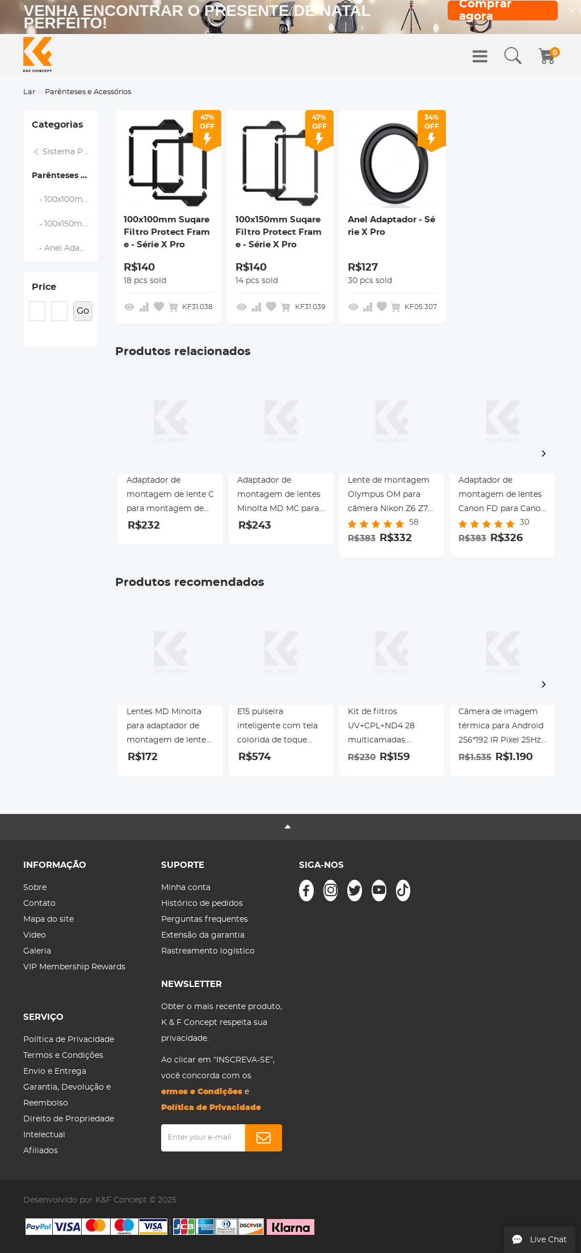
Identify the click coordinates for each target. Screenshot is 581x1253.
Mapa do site (48, 919)
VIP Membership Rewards (74, 967)
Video (34, 935)
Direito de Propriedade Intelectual (68, 1127)
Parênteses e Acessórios (65, 176)
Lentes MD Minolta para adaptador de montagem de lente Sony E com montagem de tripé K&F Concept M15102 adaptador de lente (167, 728)
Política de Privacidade (68, 1040)
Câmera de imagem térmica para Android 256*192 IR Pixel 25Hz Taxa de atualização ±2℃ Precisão (501, 728)
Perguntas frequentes (204, 919)
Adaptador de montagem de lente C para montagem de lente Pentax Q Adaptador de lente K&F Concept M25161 (170, 496)
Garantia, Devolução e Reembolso (67, 1095)
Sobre (35, 888)
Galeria (37, 951)
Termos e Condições (63, 1056)
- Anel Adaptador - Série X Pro (65, 248)
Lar (29, 92)
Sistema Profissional (65, 152)
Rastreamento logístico (208, 951)
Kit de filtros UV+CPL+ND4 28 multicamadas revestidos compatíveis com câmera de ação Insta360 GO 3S (382, 728)
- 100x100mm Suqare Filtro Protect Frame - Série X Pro (65, 200)
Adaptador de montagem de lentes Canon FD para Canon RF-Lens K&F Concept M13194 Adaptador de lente (502, 496)
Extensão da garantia (203, 935)
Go (83, 310)
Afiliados (40, 1151)
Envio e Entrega (54, 1071)
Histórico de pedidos (202, 904)
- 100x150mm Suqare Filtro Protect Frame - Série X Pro (65, 224)
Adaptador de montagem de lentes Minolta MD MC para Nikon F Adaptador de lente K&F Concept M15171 (280, 496)
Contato (39, 904)
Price (44, 287)
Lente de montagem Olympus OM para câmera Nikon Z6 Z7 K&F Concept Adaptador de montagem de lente (389, 496)
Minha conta (185, 888)
